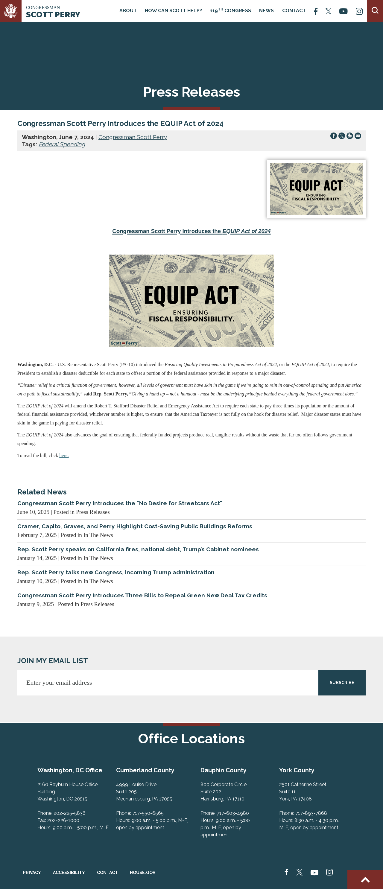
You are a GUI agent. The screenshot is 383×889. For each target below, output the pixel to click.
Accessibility (69, 872)
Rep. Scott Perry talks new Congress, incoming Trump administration (116, 572)
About (128, 10)
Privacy (32, 872)
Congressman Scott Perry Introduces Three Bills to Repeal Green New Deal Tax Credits (142, 595)
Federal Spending (62, 144)
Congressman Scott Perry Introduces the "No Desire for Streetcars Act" (119, 503)
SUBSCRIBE (342, 682)
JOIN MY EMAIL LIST (52, 660)
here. (64, 455)
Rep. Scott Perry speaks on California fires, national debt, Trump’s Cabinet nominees (138, 549)
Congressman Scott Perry (132, 137)
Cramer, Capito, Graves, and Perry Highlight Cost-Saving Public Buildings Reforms (134, 526)
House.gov (142, 872)
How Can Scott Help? (173, 10)
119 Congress (230, 10)
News (266, 10)
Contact (294, 10)
